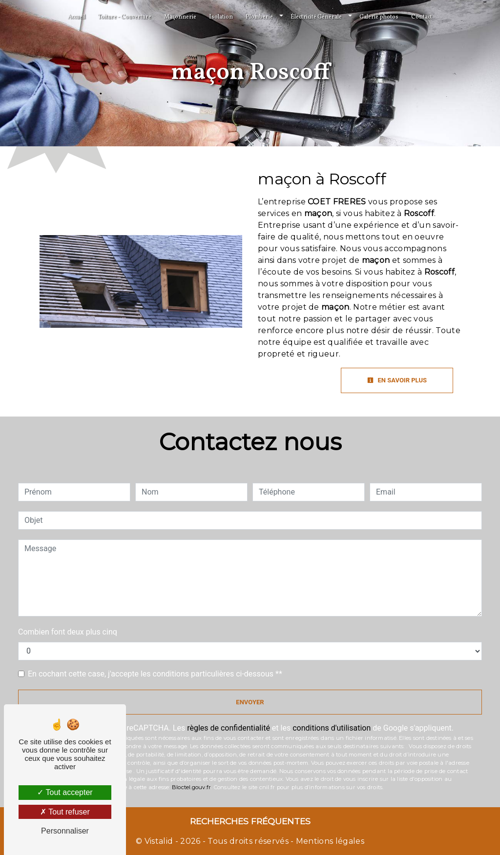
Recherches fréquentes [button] (250, 821)
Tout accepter (64, 792)
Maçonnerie (180, 17)
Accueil (76, 17)
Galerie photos (378, 17)
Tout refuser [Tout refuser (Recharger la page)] (65, 812)
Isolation (221, 17)
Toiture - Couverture (124, 17)
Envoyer (250, 702)
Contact (421, 17)
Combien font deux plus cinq (67, 631)
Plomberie (259, 17)
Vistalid (159, 841)
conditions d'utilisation (331, 728)
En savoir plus (397, 380)
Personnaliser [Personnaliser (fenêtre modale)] (65, 831)
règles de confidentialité (228, 728)
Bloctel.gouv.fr (191, 787)
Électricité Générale (316, 17)
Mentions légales (329, 841)
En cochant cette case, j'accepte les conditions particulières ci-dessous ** (155, 673)
